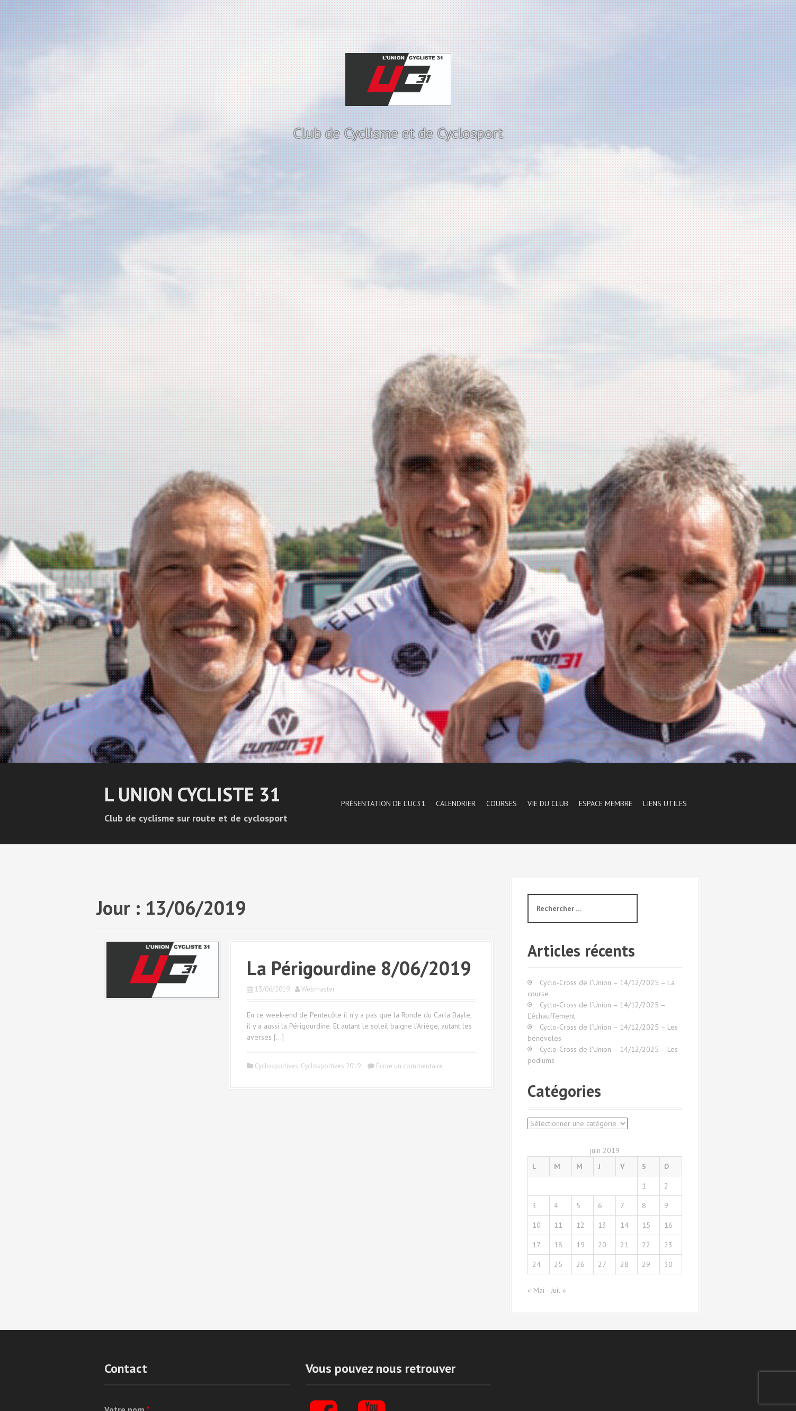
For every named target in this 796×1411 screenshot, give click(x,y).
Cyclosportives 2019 (331, 1065)
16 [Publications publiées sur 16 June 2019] (668, 1225)
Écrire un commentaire (409, 1065)
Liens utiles (665, 803)
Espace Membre (605, 803)
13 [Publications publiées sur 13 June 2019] (602, 1225)
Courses (501, 803)
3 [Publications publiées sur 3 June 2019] (534, 1205)
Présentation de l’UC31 (383, 803)
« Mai (535, 1290)
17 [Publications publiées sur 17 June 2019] (536, 1244)
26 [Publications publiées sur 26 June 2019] (580, 1264)
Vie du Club (547, 803)
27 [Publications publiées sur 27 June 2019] (602, 1264)
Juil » (558, 1290)
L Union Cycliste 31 (192, 794)
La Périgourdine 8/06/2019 (359, 967)
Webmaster (318, 989)
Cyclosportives (276, 1065)
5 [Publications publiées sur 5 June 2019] (578, 1205)
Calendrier (456, 803)
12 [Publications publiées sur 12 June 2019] (580, 1225)
